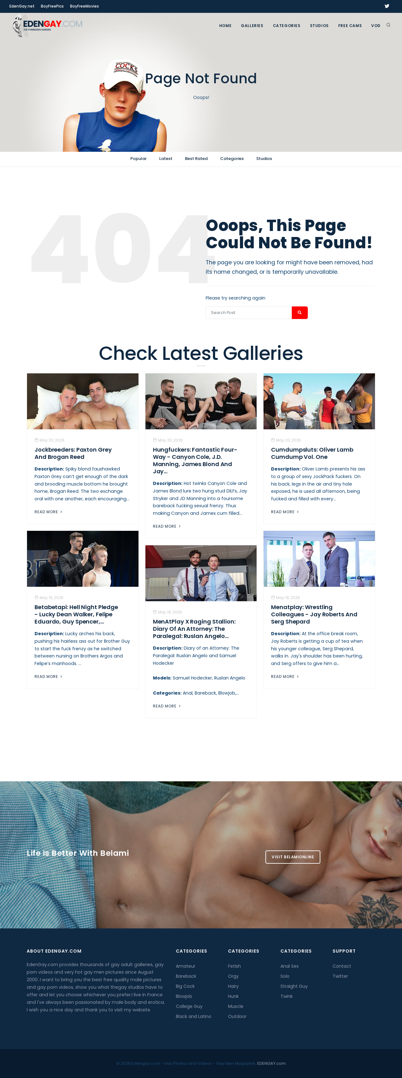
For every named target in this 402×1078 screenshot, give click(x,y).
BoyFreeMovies (84, 6)
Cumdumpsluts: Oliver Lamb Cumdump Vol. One (312, 453)
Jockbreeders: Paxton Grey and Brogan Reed (73, 453)
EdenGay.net (22, 6)
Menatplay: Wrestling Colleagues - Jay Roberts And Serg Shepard (314, 614)
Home (225, 25)
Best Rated (196, 159)
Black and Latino (193, 1016)
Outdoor (237, 1016)
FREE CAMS (350, 25)
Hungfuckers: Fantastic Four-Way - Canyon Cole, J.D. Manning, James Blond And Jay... (195, 460)
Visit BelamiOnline (293, 857)
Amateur (185, 966)
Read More (49, 511)
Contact (342, 966)
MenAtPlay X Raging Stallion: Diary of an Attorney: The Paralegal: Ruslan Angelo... (194, 629)
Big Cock (185, 986)
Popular (138, 159)
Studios (319, 25)
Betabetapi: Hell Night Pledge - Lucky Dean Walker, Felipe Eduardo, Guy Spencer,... (76, 614)
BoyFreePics (52, 6)
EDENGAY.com (271, 1063)
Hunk (233, 996)
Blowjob (184, 996)
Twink (286, 996)
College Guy (189, 1006)
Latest (165, 159)
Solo (285, 976)
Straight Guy (294, 986)
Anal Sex (289, 966)
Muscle (235, 1006)
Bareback (186, 976)
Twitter (340, 976)
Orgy (233, 976)
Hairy (233, 986)
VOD (376, 25)
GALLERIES (252, 25)
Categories (287, 25)
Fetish (234, 966)
